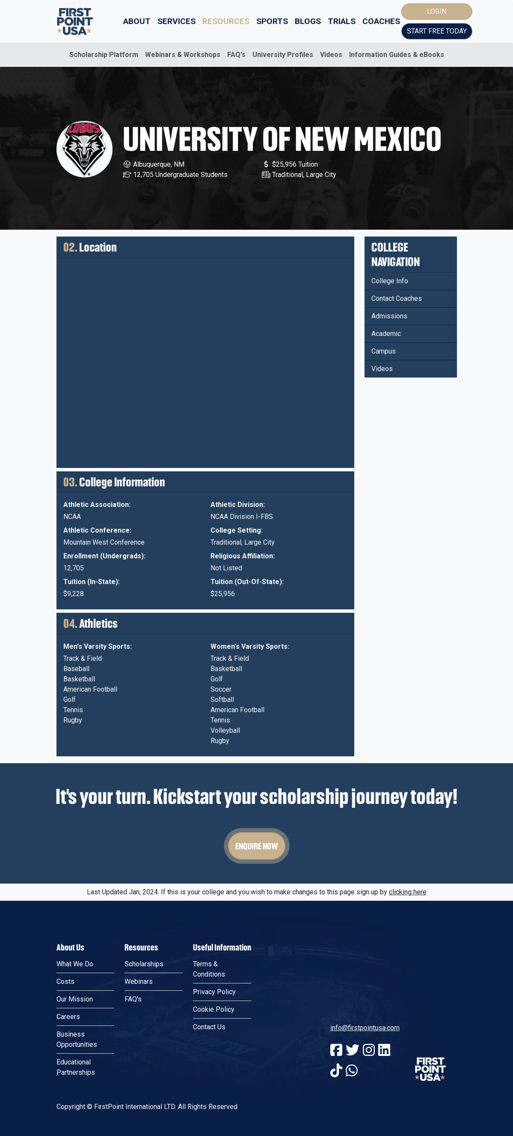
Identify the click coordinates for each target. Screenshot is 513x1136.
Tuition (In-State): (91, 582)
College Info (389, 281)
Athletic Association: (96, 505)
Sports (272, 21)
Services (176, 21)
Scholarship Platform (103, 55)
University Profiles (282, 55)
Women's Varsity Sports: (250, 646)
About (137, 21)
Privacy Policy (214, 992)
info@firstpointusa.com (365, 1028)
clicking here (408, 892)
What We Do (74, 964)
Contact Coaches (396, 298)
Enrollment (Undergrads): (104, 556)
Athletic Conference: (97, 530)
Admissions (389, 316)
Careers (68, 1017)
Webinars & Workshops (182, 55)
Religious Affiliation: (243, 556)
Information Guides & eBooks (396, 55)
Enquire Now (256, 846)
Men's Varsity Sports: (97, 646)
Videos (331, 55)
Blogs (308, 21)
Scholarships (144, 964)
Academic (386, 334)
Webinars (139, 981)
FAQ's (236, 55)
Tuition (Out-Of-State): (247, 582)
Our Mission (74, 999)
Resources (225, 21)
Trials (342, 21)
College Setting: (237, 530)
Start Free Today (437, 31)
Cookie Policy (213, 1009)
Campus (383, 351)
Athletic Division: (238, 505)
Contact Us (209, 1027)
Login (436, 11)
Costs (65, 981)
